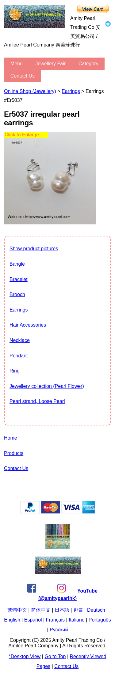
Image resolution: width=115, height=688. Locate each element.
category (88, 63)
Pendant (19, 355)
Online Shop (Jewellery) (30, 91)
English (12, 619)
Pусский (59, 629)
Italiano (77, 619)
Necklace (20, 340)
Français (55, 619)
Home (10, 438)
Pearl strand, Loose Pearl (37, 401)
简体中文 (41, 610)
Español (33, 619)
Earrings (71, 91)
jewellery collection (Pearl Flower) (47, 386)
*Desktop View (25, 656)
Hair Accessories (28, 325)
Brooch (17, 294)
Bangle (17, 264)
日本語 (62, 610)
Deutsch (96, 610)
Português (100, 619)
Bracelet (19, 279)
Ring (15, 370)
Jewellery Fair (50, 63)
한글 (78, 610)
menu (16, 63)
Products (13, 453)
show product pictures (34, 248)
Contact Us (22, 75)
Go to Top (55, 656)
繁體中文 (17, 610)
